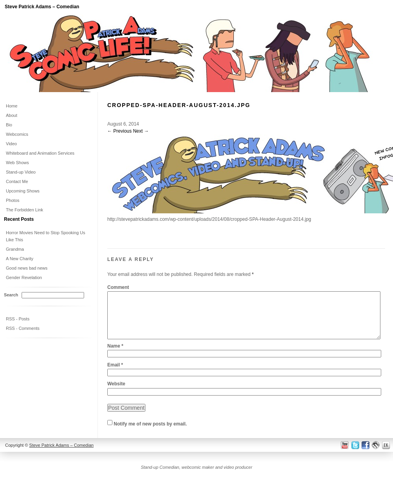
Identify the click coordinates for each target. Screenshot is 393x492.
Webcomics (17, 134)
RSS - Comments (23, 328)
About (11, 115)
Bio (9, 124)
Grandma (15, 249)
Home (11, 106)
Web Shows (17, 162)
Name (115, 355)
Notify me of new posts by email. (150, 433)
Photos (12, 200)
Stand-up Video (21, 172)
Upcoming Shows (23, 191)
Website (116, 393)
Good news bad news (27, 268)
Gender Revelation (24, 277)
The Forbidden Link (24, 209)
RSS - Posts (17, 318)
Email (115, 374)
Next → (141, 131)
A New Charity (19, 258)
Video (11, 143)
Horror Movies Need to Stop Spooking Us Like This (45, 236)
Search (11, 294)
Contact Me (17, 181)
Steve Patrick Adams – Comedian (42, 6)
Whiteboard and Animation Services (40, 153)
